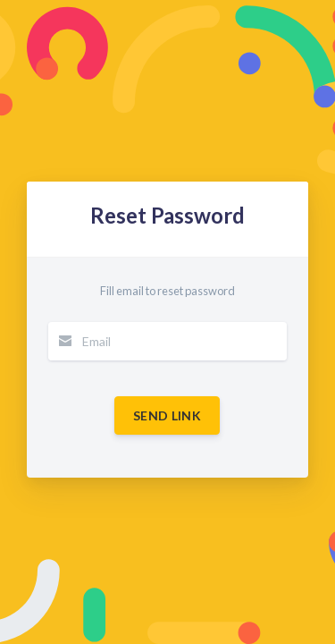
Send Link (167, 415)
